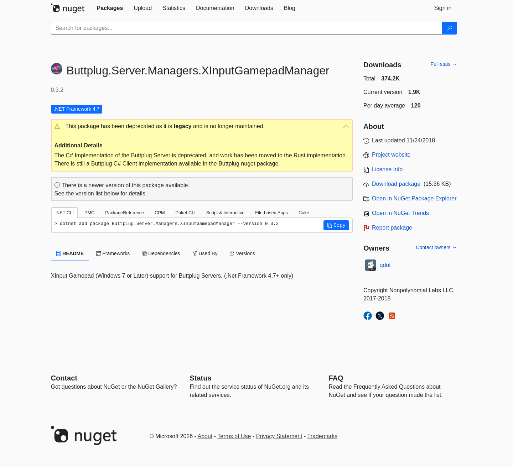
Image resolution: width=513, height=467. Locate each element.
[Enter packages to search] (246, 28)
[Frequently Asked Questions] (336, 378)
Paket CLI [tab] (186, 212)
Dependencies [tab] (161, 253)
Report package (392, 228)
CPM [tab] (160, 212)
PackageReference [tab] (124, 212)
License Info (387, 169)
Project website (391, 155)
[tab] (110, 8)
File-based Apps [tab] (271, 212)
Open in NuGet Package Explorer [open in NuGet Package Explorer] (414, 198)
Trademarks (322, 436)
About (205, 436)
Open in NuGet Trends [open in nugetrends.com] (400, 213)
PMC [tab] (89, 212)
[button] (202, 126)
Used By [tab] (205, 253)
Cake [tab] (304, 212)
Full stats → (444, 64)
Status (201, 378)
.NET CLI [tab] (64, 212)
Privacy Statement (279, 436)
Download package (396, 184)
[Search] (449, 28)
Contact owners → (436, 247)
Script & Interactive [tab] (225, 212)
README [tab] (70, 253)
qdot (385, 265)
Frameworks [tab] (113, 253)
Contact (64, 378)
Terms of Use (234, 436)
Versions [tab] (242, 253)
